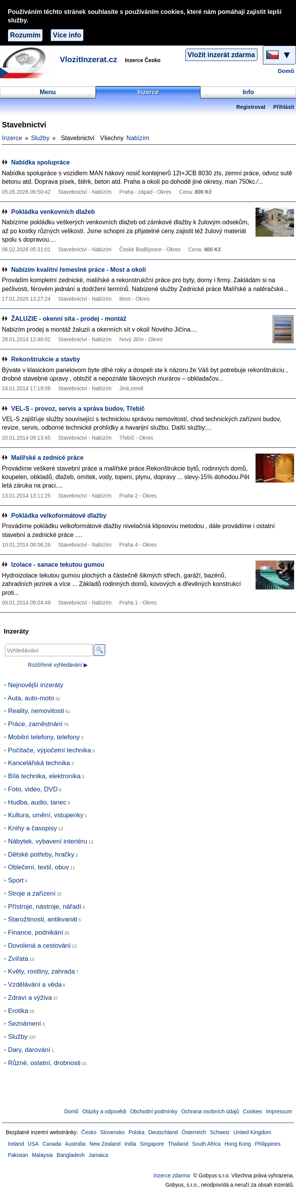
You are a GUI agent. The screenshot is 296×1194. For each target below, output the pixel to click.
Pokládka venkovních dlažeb (53, 211)
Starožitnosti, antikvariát (42, 919)
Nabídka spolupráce (40, 162)
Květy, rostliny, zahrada (41, 971)
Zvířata (18, 958)
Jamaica (98, 1155)
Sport (16, 880)
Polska (137, 1132)
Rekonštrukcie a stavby (45, 359)
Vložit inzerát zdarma (221, 55)
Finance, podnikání (35, 932)
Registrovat (251, 107)
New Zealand (105, 1144)
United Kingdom (252, 1132)
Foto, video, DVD (33, 789)
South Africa (206, 1144)
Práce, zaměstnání (35, 724)
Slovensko (112, 1132)
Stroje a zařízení (32, 893)
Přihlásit (283, 107)
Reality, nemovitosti (36, 711)
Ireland (16, 1144)
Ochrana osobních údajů (210, 1111)
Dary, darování (29, 1049)
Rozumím (25, 35)
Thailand (178, 1144)
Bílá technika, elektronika (44, 776)
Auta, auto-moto (31, 698)
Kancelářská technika (39, 763)
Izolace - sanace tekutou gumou (57, 564)
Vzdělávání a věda (35, 984)
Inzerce (12, 138)
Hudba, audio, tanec (37, 802)
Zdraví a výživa (30, 997)
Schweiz (220, 1132)
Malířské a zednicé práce (47, 457)
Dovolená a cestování (39, 945)
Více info (67, 35)
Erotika (18, 1010)
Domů (286, 71)
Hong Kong (237, 1144)
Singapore (152, 1144)
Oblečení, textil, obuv (38, 867)
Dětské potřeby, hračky (41, 854)
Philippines (268, 1144)
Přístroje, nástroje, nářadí (44, 906)
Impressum (279, 1111)
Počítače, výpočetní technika (49, 750)
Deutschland (163, 1132)
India (130, 1144)
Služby (40, 138)
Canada (51, 1144)
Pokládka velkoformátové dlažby (58, 515)
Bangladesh (71, 1155)
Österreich (194, 1132)
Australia (75, 1144)
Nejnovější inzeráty (35, 685)
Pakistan (18, 1155)
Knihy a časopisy (32, 828)
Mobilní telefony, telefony (44, 737)
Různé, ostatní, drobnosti (44, 1063)
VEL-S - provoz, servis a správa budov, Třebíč (78, 408)
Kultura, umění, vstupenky (46, 815)
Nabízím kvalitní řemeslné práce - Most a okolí (78, 269)
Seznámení (24, 1023)
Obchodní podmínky (153, 1111)
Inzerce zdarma (171, 1176)
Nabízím (138, 138)
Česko (88, 1132)
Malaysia (42, 1155)
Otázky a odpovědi (104, 1111)
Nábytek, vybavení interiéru (47, 841)
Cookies (252, 1111)
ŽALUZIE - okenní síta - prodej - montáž (68, 318)
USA (33, 1144)
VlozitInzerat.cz (88, 59)
